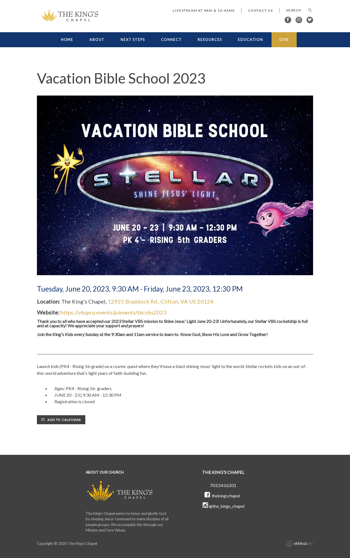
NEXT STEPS (133, 40)
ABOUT (96, 40)
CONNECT (171, 40)
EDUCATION (250, 40)
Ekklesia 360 (299, 544)
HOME (67, 40)
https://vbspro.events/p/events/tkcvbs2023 (113, 312)
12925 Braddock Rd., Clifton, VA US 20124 (161, 301)
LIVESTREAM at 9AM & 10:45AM (204, 10)
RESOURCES (210, 40)
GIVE (284, 40)
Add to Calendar (61, 420)
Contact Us (260, 10)
